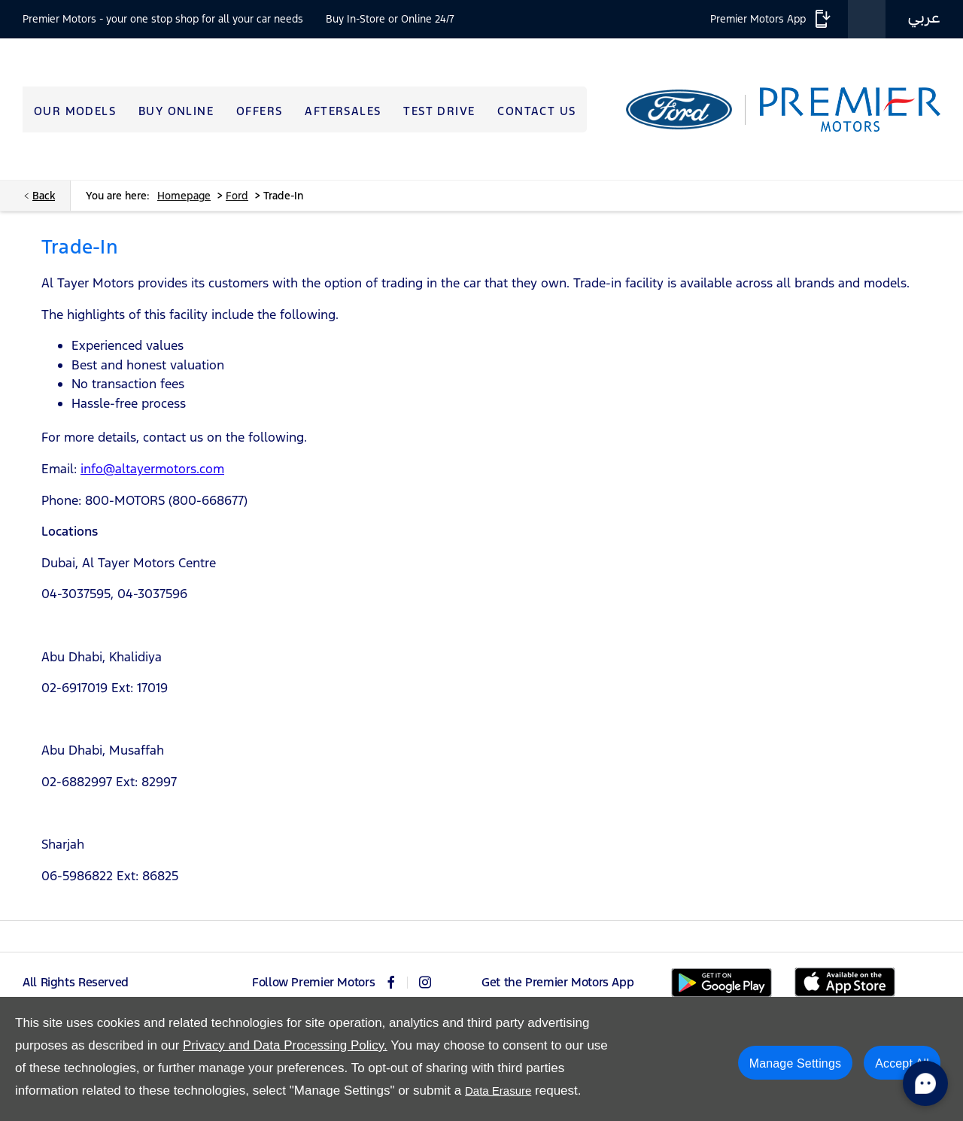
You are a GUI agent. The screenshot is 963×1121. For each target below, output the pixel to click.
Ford (237, 195)
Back (43, 195)
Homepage (184, 195)
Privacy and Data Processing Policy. (285, 1045)
